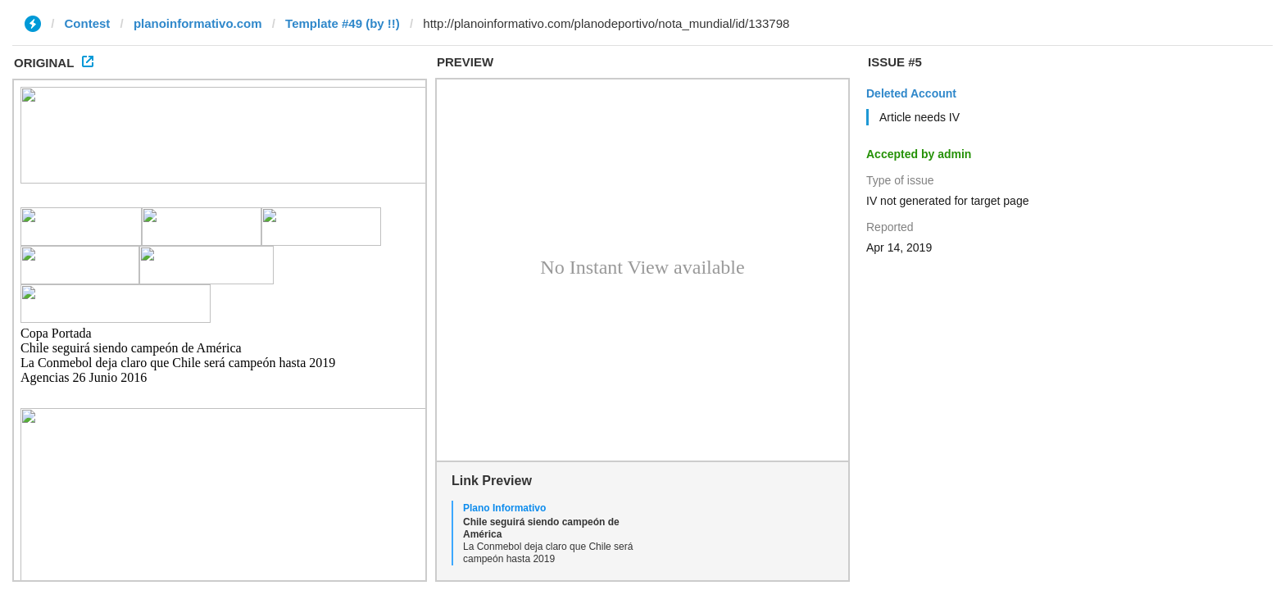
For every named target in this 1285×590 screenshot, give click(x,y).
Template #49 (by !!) (342, 23)
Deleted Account (911, 93)
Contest (88, 23)
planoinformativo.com (198, 23)
